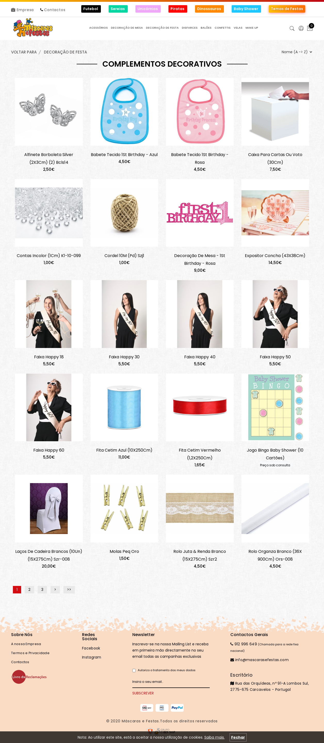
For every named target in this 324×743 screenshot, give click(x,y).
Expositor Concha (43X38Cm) (275, 256)
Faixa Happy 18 (49, 357)
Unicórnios (148, 8)
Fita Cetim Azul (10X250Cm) (124, 450)
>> (69, 589)
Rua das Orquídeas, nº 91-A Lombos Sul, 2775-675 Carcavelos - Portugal (271, 682)
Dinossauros (209, 8)
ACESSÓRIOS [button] (98, 28)
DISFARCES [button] (190, 28)
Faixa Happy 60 (48, 450)
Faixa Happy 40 (199, 357)
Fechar (238, 737)
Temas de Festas (287, 8)
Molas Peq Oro (124, 551)
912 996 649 (243, 644)
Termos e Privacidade (30, 653)
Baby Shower (246, 8)
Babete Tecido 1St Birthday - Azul (124, 155)
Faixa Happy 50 (275, 357)
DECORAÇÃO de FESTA (65, 52)
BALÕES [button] (206, 28)
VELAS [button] (238, 28)
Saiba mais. (214, 737)
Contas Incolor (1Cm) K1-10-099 (49, 256)
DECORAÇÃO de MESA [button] (127, 28)
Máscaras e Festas (140, 721)
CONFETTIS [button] (223, 28)
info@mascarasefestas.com (259, 659)
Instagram (91, 657)
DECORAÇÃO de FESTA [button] (162, 28)
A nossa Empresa (26, 644)
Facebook (91, 648)
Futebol (91, 8)
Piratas (178, 8)
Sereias (118, 8)
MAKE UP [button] (252, 28)
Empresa (22, 9)
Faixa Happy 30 (124, 357)
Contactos (54, 9)
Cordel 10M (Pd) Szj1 (124, 256)
